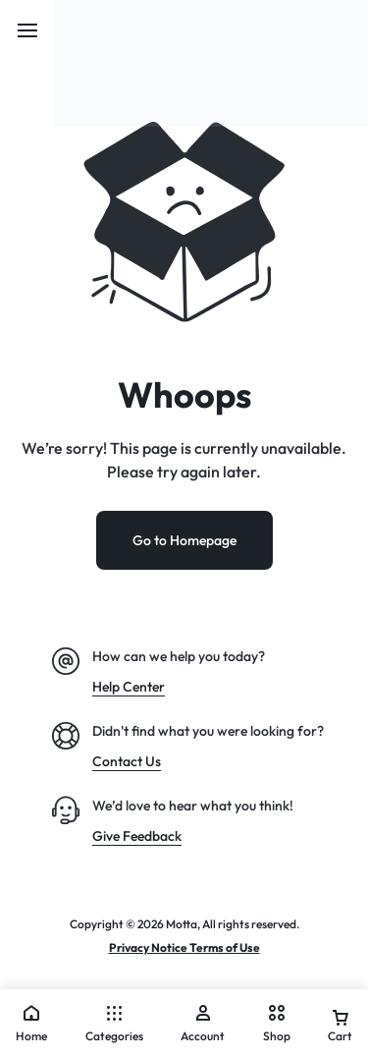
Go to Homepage (184, 540)
